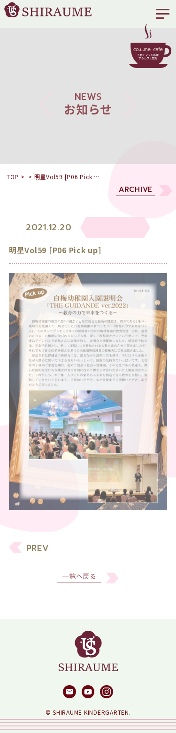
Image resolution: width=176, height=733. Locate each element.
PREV (37, 552)
